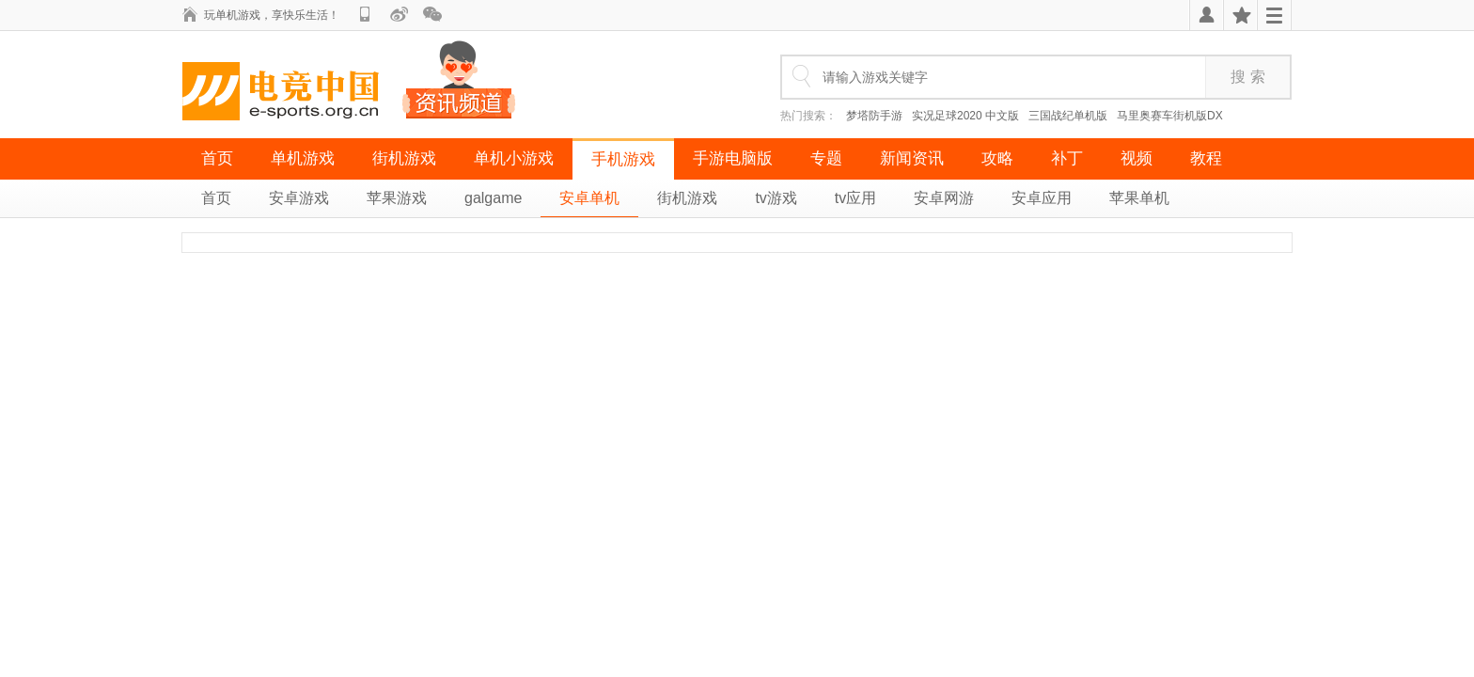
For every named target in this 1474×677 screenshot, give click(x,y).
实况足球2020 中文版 (965, 115)
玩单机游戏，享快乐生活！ (271, 15)
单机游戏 (303, 158)
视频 (1137, 158)
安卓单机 (589, 198)
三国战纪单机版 (1067, 115)
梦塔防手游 (874, 115)
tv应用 (855, 198)
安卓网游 (944, 198)
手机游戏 (623, 159)
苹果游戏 (397, 198)
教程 (1206, 158)
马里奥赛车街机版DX (1170, 115)
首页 (217, 158)
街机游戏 (404, 158)
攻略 (997, 158)
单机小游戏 (514, 158)
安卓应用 (1041, 198)
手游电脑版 (733, 158)
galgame (493, 198)
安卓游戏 (299, 198)
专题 (826, 158)
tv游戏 (775, 198)
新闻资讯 (912, 158)
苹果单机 (1139, 198)
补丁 (1067, 158)
